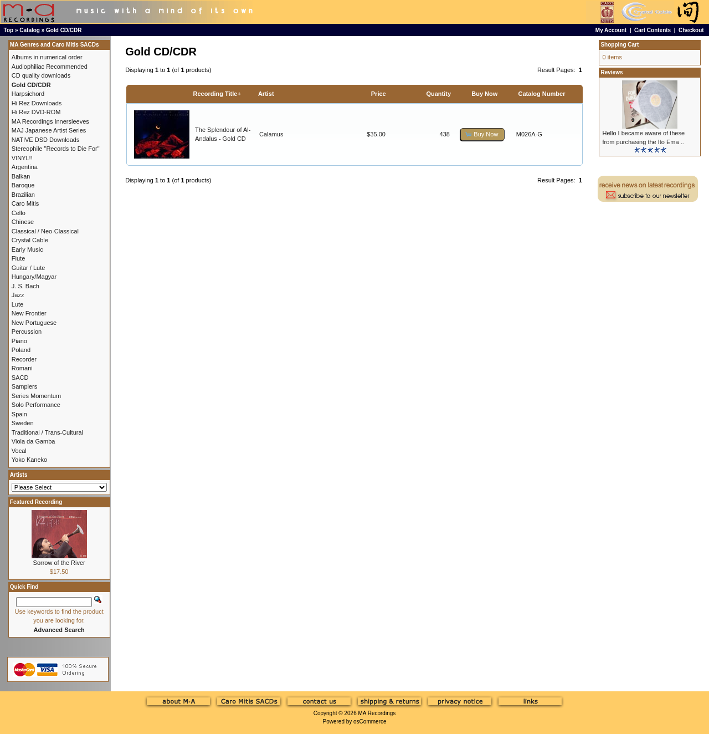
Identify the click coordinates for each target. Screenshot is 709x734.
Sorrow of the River (59, 562)
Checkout (691, 30)
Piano (19, 341)
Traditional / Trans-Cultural (47, 432)
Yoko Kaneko (29, 459)
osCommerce (369, 721)
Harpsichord (28, 93)
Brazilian (23, 194)
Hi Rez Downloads (36, 103)
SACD (20, 377)
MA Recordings (376, 713)
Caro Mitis (25, 203)
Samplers (24, 386)
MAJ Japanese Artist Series (49, 130)
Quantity (438, 93)
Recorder (24, 359)
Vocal (19, 450)
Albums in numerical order (47, 57)
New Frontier (29, 313)
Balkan (21, 176)
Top (9, 30)
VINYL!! (22, 158)
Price (378, 93)
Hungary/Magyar (34, 276)
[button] (482, 134)
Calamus (271, 134)
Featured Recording (36, 502)
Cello (18, 213)
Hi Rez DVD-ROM (36, 112)
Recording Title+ (217, 93)
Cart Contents (652, 30)
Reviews (611, 72)
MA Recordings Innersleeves (50, 121)
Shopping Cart (619, 45)
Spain (19, 414)
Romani (22, 368)
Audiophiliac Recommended (50, 66)
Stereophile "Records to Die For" (56, 148)
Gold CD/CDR (63, 30)
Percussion (27, 331)
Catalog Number (541, 93)
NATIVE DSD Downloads (46, 139)
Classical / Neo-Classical (45, 231)
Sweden (23, 423)
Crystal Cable (30, 240)
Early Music (27, 249)
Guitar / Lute (28, 267)
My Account (610, 30)
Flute (18, 258)
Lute (17, 304)
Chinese (23, 221)
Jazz (18, 295)
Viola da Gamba (33, 441)
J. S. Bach (25, 286)
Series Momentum (36, 396)
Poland (21, 349)
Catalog (29, 30)
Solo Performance (36, 404)
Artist (266, 93)
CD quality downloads (41, 75)
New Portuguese (34, 322)
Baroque (23, 185)
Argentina (25, 167)
